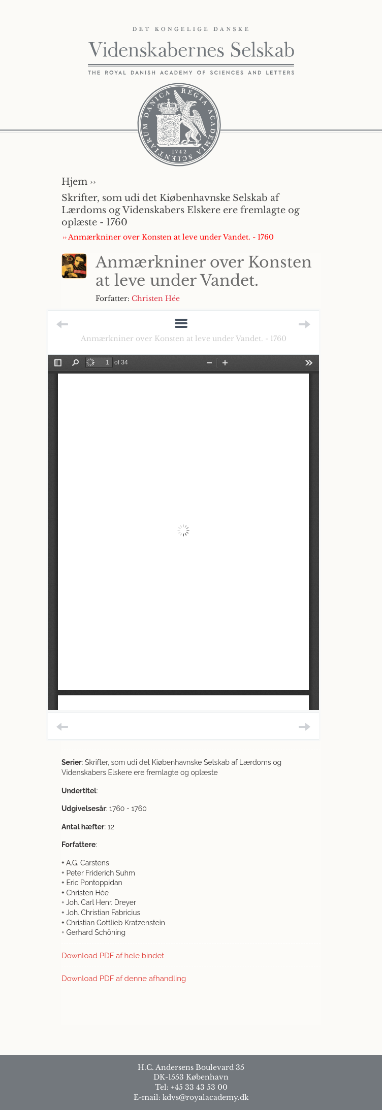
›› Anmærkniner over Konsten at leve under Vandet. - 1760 (168, 237)
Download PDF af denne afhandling (123, 978)
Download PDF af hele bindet (112, 955)
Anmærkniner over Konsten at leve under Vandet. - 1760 (183, 338)
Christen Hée (156, 298)
